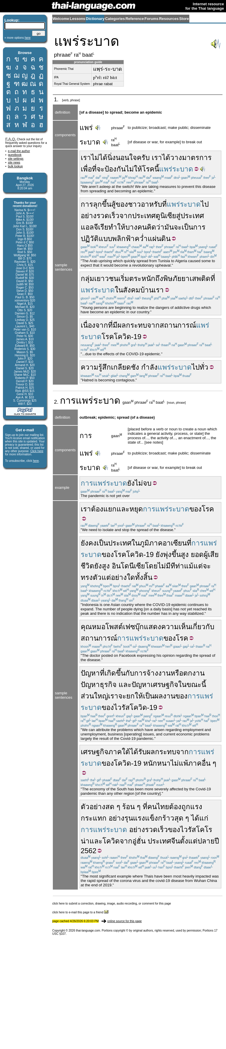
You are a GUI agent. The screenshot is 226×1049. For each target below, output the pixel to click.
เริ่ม (123, 278)
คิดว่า (155, 227)
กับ (129, 673)
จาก (125, 216)
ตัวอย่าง (93, 807)
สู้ (113, 204)
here (36, 460)
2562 (89, 851)
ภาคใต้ (119, 752)
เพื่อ (86, 169)
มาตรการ (197, 157)
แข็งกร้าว (159, 818)
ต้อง (97, 509)
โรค (148, 169)
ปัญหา (90, 673)
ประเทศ (119, 543)
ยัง (131, 483)
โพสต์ (114, 627)
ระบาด (90, 142)
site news (14, 162)
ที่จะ (98, 169)
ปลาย (206, 841)
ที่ (164, 204)
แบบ (105, 239)
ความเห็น (175, 627)
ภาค (195, 763)
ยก (130, 696)
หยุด (136, 509)
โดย (151, 566)
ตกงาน (194, 673)
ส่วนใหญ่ (94, 696)
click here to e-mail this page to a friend (80, 912)
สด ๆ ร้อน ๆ (123, 807)
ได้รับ (138, 752)
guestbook (14, 154)
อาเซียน (175, 543)
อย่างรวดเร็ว (100, 216)
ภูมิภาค (151, 543)
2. (57, 402)
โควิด (122, 337)
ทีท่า (177, 566)
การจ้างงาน (152, 673)
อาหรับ (151, 204)
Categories (115, 18)
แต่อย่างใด (118, 577)
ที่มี (112, 325)
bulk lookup (15, 166)
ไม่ (139, 483)
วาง (176, 157)
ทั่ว (204, 367)
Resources (168, 18)
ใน (119, 290)
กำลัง (149, 367)
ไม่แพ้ (179, 763)
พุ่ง (167, 554)
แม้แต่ (193, 566)
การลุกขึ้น (96, 204)
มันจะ (173, 227)
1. (57, 99)
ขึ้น (176, 554)
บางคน (136, 227)
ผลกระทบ (132, 325)
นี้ (156, 169)
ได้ (166, 157)
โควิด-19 (143, 707)
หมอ (98, 627)
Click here (36, 451)
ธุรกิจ (108, 684)
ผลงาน (164, 696)
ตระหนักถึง (146, 278)
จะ (207, 566)
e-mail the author (19, 151)
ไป (205, 204)
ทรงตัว (91, 577)
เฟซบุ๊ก (133, 627)
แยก (110, 509)
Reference (134, 18)
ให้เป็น (144, 696)
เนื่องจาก (94, 325)
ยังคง (89, 543)
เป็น (187, 227)
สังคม (131, 290)
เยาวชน (106, 278)
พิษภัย (172, 278)
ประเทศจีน (164, 841)
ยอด (197, 554)
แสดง (152, 627)
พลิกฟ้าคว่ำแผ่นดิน (141, 239)
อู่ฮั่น (139, 841)
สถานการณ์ (178, 325)
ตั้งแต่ (189, 841)
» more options (17, 37)
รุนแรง (134, 818)
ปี (217, 841)
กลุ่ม (87, 278)
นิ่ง (111, 157)
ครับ (143, 157)
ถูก (185, 807)
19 (137, 337)
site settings (15, 158)
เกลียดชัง (125, 367)
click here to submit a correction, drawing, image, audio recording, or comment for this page (111, 903)
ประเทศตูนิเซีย (154, 216)
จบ (147, 483)
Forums (151, 18)
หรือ (177, 673)
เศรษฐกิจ (164, 684)
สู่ (178, 216)
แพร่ (86, 128)
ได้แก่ (199, 818)
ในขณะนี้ (192, 684)
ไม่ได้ (99, 157)
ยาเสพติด (195, 278)
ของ (122, 204)
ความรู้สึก (96, 367)
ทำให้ (116, 227)
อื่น (206, 763)
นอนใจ (126, 157)
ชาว (134, 204)
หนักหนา (157, 763)
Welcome (61, 18)
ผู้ (206, 554)
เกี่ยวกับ (202, 627)
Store (184, 18)
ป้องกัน (115, 169)
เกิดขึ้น (114, 673)
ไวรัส (122, 707)
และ (123, 509)
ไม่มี (164, 566)
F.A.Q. (10, 139)
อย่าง (116, 818)
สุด (178, 818)
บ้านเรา (152, 290)
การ (68, 400)
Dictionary (95, 18)
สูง (185, 554)
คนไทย (158, 807)
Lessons (77, 18)
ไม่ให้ (134, 169)
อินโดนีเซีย (128, 566)
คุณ (86, 627)
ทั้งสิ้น (143, 577)
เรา (86, 157)
